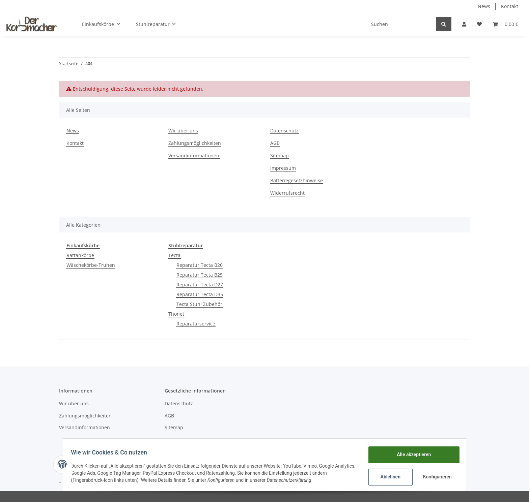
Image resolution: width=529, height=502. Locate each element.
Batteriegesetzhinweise (296, 180)
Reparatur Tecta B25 (199, 275)
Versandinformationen (193, 155)
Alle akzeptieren (411, 454)
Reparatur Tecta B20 (199, 265)
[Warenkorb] (505, 24)
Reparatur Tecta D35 (199, 294)
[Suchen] (401, 24)
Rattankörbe (80, 255)
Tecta (174, 255)
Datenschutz (284, 130)
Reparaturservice (195, 323)
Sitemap (279, 155)
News (484, 6)
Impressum (283, 168)
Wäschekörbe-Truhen (90, 265)
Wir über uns (183, 130)
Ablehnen (388, 476)
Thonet (176, 314)
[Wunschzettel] (479, 24)
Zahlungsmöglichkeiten (194, 143)
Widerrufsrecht (287, 193)
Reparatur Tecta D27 (199, 284)
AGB (275, 143)
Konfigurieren (435, 476)
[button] (464, 24)
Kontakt (509, 6)
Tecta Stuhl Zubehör (199, 304)
